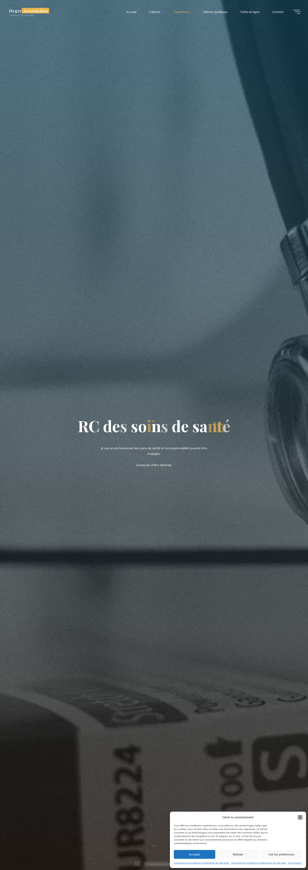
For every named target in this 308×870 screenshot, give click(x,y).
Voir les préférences (281, 854)
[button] (300, 817)
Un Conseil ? (295, 862)
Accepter (194, 854)
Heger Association (28, 10)
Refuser (238, 854)
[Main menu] (296, 12)
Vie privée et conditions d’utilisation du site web (201, 862)
